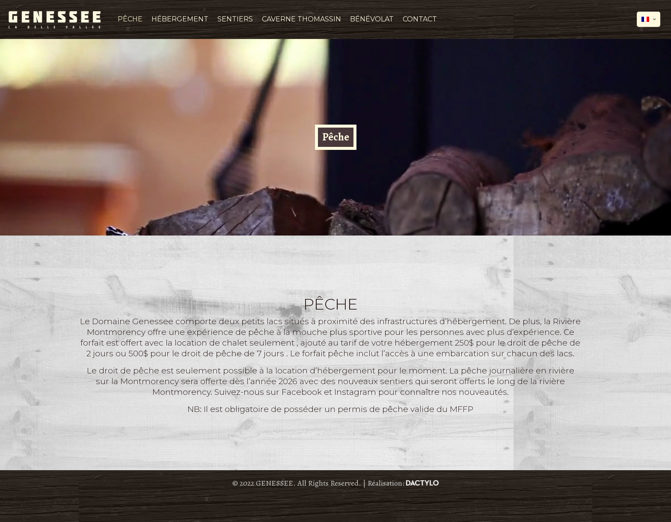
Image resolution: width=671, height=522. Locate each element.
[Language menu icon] (648, 19)
